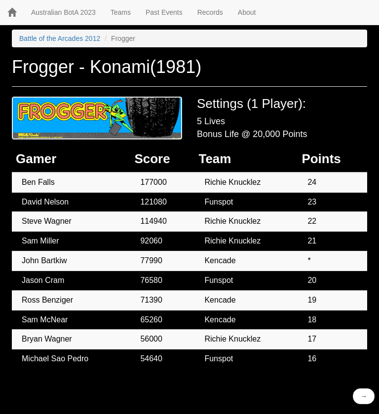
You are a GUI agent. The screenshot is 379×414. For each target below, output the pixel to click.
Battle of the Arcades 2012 (59, 38)
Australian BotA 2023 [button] (63, 12)
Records (210, 12)
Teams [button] (121, 12)
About (247, 12)
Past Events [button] (164, 12)
